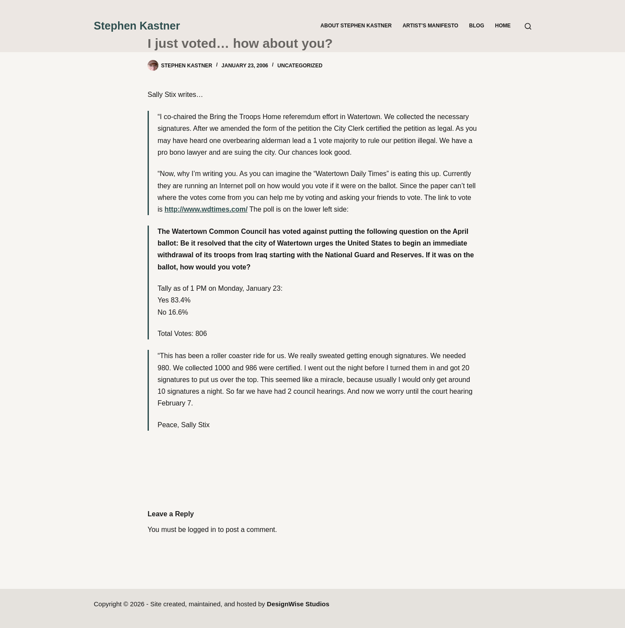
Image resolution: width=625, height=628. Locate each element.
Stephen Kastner (137, 26)
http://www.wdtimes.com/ (205, 209)
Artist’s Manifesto (430, 26)
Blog (476, 26)
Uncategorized (299, 66)
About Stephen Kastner (355, 26)
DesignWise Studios (298, 604)
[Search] (528, 26)
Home (503, 26)
